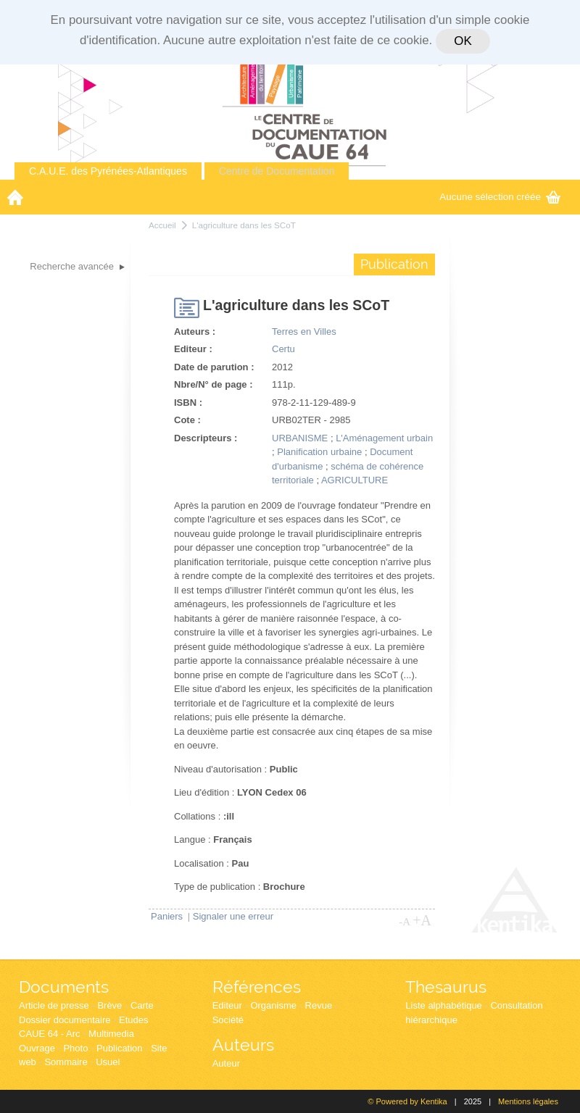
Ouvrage (37, 1048)
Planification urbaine (319, 451)
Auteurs (243, 1044)
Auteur (226, 1063)
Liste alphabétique (443, 1005)
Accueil (162, 225)
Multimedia (111, 1033)
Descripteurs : (205, 438)
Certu (283, 348)
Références (256, 986)
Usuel (108, 1061)
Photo (75, 1048)
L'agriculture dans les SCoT (244, 225)
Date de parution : (214, 367)
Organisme (273, 1005)
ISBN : (188, 402)
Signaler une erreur (233, 916)
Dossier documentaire (64, 1019)
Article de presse (54, 1005)
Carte (142, 1005)
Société (228, 1019)
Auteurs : (194, 331)
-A (404, 922)
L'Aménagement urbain (384, 438)
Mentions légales (528, 1101)
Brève (109, 1005)
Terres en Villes (304, 331)
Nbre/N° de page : (213, 384)
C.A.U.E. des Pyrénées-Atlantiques (108, 171)
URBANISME (300, 438)
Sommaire (65, 1061)
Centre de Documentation (277, 171)
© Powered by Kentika (407, 1101)
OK (462, 41)
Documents (64, 986)
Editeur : (193, 348)
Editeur (227, 1005)
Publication (119, 1048)
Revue (319, 1005)
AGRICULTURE (354, 480)
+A (422, 920)
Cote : (187, 419)
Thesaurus (445, 986)
